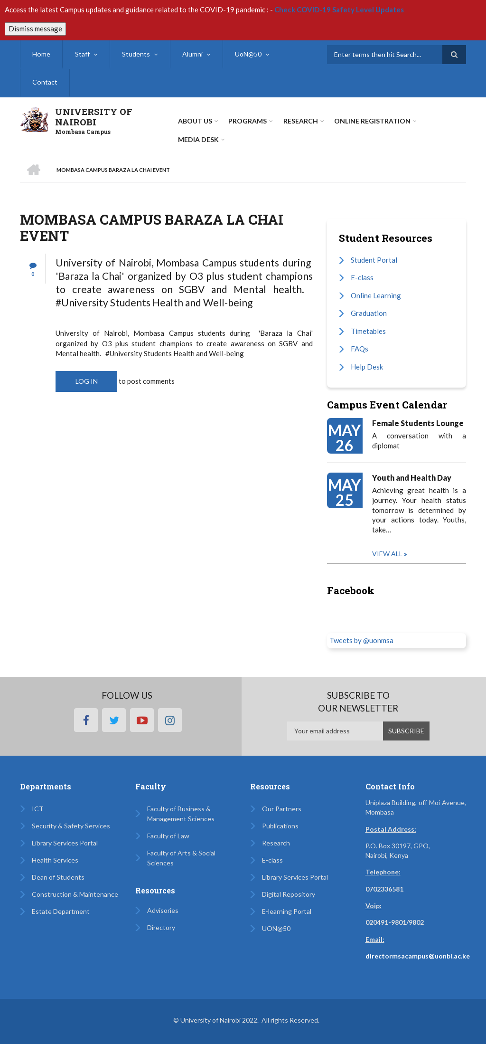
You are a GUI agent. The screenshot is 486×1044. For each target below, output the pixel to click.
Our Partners (281, 809)
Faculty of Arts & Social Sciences (181, 858)
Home (41, 54)
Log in (86, 381)
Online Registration (372, 121)
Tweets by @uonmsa (361, 640)
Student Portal (374, 260)
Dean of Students (58, 877)
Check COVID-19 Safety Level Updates (339, 9)
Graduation (369, 313)
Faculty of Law (168, 836)
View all (387, 554)
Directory (161, 927)
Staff (81, 54)
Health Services (55, 860)
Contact (44, 82)
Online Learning (376, 295)
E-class (362, 277)
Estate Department (61, 911)
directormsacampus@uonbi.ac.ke (417, 956)
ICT (38, 809)
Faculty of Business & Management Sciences (181, 814)
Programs (247, 121)
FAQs (359, 348)
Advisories (162, 910)
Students (135, 54)
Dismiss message (35, 28)
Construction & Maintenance (75, 894)
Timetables (368, 331)
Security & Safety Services (71, 826)
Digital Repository (288, 894)
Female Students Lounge (418, 422)
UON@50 (276, 928)
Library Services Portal (65, 843)
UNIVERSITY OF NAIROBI (93, 116)
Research (276, 843)
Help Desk (367, 366)
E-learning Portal (286, 911)
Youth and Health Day (411, 477)
